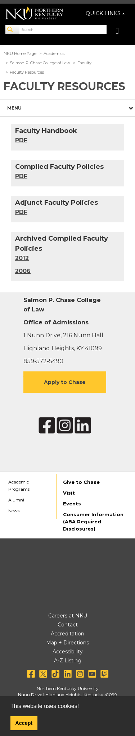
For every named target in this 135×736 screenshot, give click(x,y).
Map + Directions (67, 642)
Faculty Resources (27, 72)
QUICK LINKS (105, 13)
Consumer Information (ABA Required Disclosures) (93, 522)
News (13, 510)
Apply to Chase (65, 382)
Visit (69, 493)
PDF (21, 176)
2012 (22, 258)
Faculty (84, 62)
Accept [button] (23, 723)
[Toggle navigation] (121, 31)
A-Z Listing (67, 660)
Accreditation (67, 633)
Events (72, 503)
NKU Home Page (20, 53)
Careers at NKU (67, 615)
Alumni (16, 500)
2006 (23, 271)
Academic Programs (19, 485)
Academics (54, 53)
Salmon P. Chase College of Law (40, 62)
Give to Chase (81, 482)
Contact (68, 624)
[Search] (12, 29)
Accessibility (68, 651)
